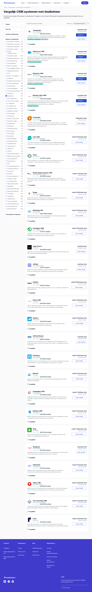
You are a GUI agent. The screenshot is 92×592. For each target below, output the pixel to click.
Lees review (81, 39)
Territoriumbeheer (13, 201)
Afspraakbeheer (12, 63)
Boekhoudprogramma (33, 3)
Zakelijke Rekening (45, 3)
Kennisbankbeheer (13, 128)
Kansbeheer (11, 126)
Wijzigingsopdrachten (14, 71)
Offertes (10, 151)
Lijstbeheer (11, 148)
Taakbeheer (11, 196)
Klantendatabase (13, 138)
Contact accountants (52, 556)
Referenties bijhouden (14, 189)
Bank (33, 543)
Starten (23, 3)
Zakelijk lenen (35, 555)
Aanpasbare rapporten (14, 44)
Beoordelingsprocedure (67, 582)
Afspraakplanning (13, 61)
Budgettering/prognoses (15, 81)
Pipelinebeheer (12, 161)
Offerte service (22, 551)
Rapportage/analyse (13, 184)
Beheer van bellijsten (14, 76)
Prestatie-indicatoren (14, 169)
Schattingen (11, 194)
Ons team (49, 548)
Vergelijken (6, 548)
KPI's (9, 73)
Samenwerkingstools (14, 191)
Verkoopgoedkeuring (14, 204)
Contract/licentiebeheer (14, 91)
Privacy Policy (64, 580)
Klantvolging (11, 133)
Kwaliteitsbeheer (12, 143)
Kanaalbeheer (12, 123)
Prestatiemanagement (14, 166)
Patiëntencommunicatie (14, 156)
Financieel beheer (13, 108)
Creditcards (35, 551)
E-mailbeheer (12, 103)
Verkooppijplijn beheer (14, 68)
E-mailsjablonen (12, 106)
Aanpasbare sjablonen (14, 46)
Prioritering (11, 171)
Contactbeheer (12, 86)
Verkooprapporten (13, 206)
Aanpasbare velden (13, 49)
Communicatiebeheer (14, 83)
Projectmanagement (13, 176)
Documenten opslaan (14, 101)
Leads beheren (12, 146)
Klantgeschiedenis (13, 141)
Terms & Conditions (73, 580)
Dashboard (11, 93)
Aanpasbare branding (14, 41)
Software (6, 543)
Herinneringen (12, 113)
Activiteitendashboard (14, 58)
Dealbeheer (11, 96)
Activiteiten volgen (13, 56)
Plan (9, 164)
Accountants (21, 555)
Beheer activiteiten (13, 66)
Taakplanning (12, 199)
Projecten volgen (13, 179)
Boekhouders (57, 3)
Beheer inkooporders (14, 118)
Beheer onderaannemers (15, 52)
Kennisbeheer (12, 131)
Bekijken (81, 35)
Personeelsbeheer (13, 159)
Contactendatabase (13, 88)
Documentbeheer (13, 98)
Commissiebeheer (13, 181)
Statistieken (11, 186)
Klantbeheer (11, 136)
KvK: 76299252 (81, 580)
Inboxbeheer (12, 116)
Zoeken (20, 548)
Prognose (11, 174)
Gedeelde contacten (13, 111)
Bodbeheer (11, 78)
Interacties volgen (13, 121)
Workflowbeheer (13, 209)
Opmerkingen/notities (14, 153)
